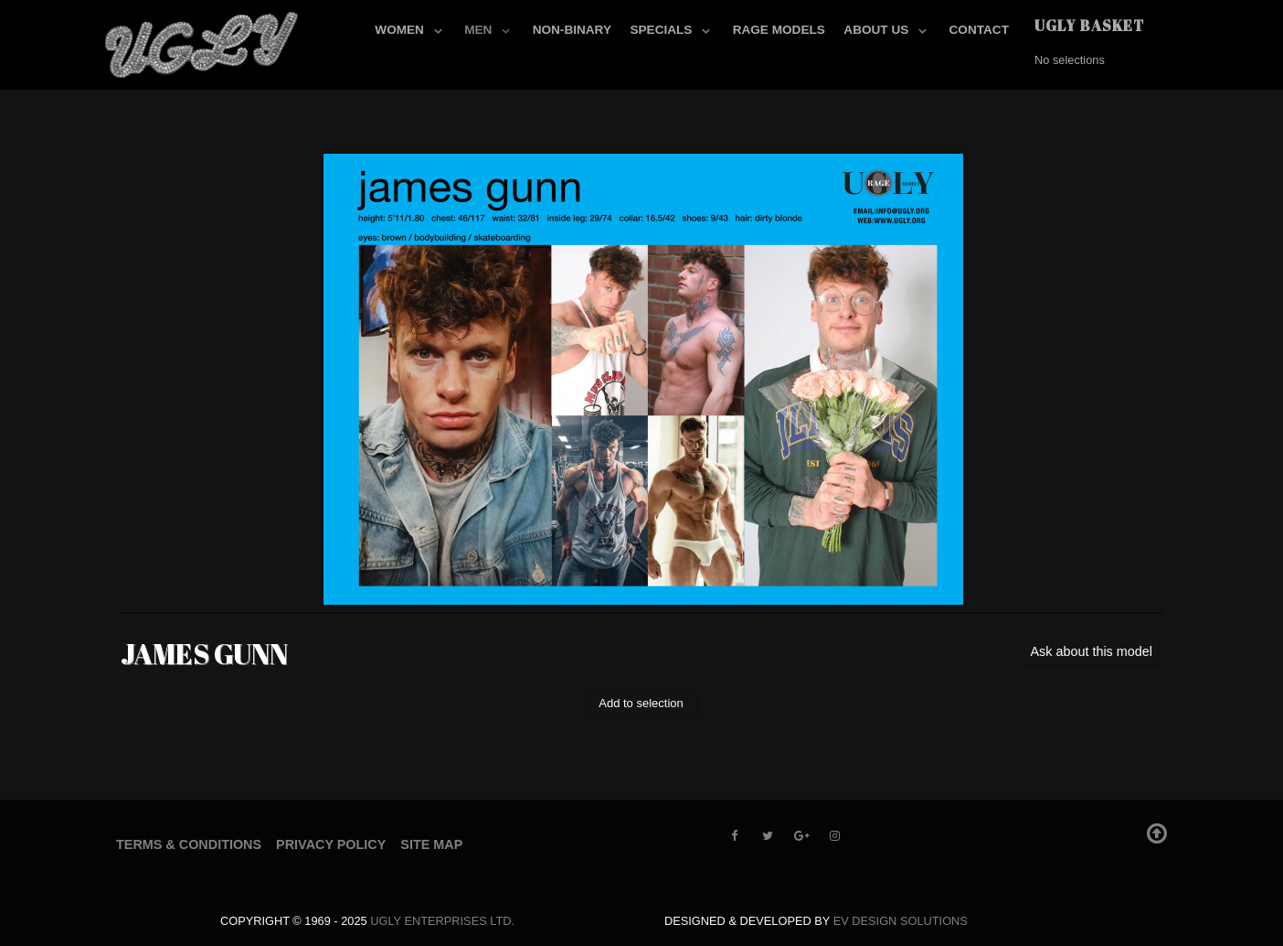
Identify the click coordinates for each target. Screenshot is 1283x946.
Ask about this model (1091, 651)
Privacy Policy (331, 844)
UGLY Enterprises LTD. (442, 921)
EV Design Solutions (900, 921)
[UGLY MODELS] (202, 41)
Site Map (431, 844)
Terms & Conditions (188, 844)
